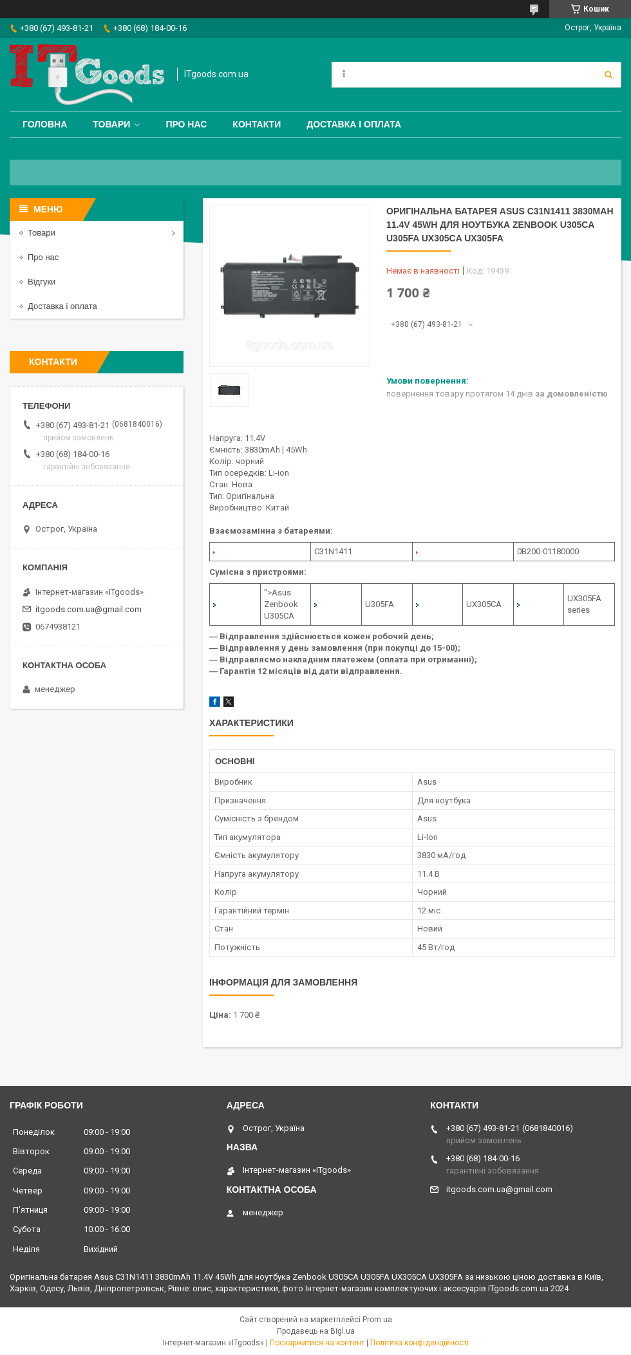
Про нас (186, 124)
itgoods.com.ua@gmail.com (88, 609)
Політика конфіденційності (419, 1342)
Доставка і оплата (353, 124)
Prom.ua (377, 1319)
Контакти (256, 124)
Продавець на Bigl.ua (316, 1331)
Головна (45, 124)
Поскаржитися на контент (317, 1342)
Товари (111, 124)
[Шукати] (608, 75)
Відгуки (41, 281)
